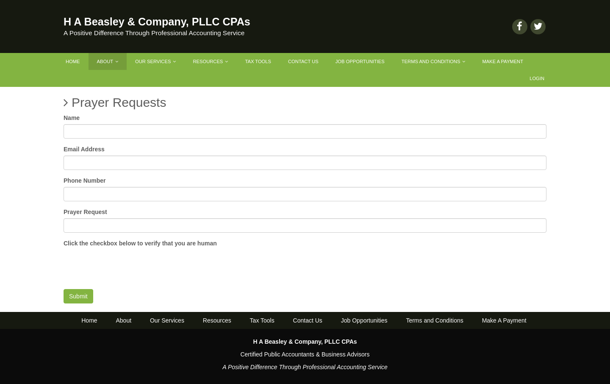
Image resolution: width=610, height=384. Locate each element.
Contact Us (303, 61)
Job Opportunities (360, 61)
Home (73, 61)
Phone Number (85, 180)
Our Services (155, 61)
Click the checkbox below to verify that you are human (140, 243)
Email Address (84, 149)
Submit (78, 296)
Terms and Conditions (434, 61)
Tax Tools (258, 61)
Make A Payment (502, 61)
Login (537, 78)
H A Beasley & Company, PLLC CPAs (157, 22)
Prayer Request (85, 212)
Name (72, 117)
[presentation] (128, 266)
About (107, 61)
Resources (210, 61)
